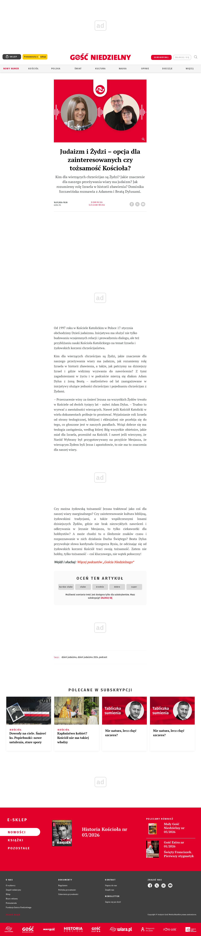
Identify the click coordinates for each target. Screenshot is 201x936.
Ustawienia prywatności (68, 894)
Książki (15, 840)
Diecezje (167, 68)
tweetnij (138, 203)
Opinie (145, 68)
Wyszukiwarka (195, 57)
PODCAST (103, 657)
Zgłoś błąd (13, 915)
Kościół (33, 68)
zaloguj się (182, 57)
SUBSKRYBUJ (161, 57)
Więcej (190, 68)
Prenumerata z (35, 57)
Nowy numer (11, 68)
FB (132, 203)
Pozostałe (15, 848)
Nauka (123, 68)
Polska (55, 68)
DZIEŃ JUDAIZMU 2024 (88, 657)
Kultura (100, 68)
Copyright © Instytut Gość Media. (161, 915)
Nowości (15, 832)
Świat (78, 68)
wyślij (144, 203)
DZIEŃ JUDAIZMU (69, 657)
